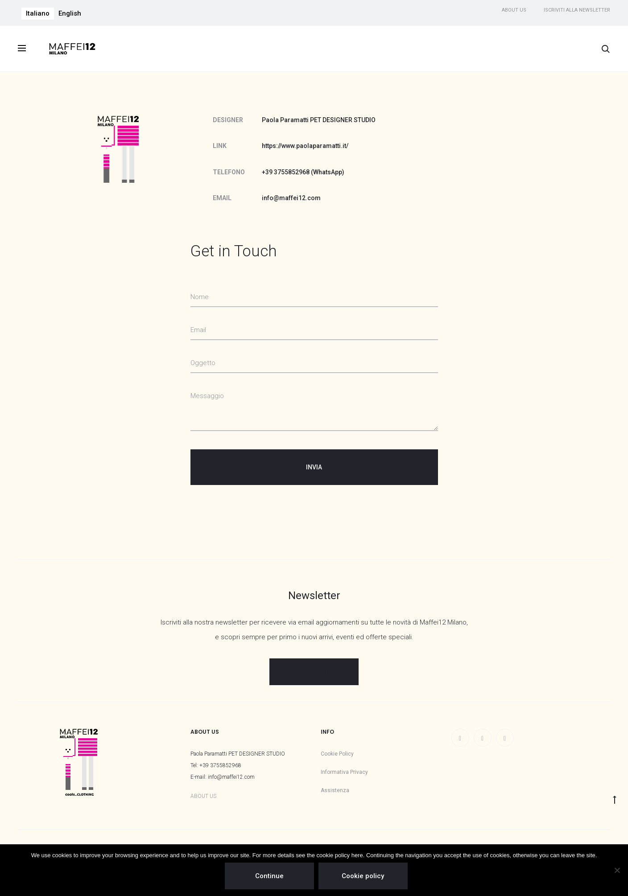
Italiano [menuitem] (38, 13)
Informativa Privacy (344, 772)
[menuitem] (37, 14)
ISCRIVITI (314, 672)
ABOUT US (203, 796)
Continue (269, 876)
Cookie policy (363, 876)
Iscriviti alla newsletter (577, 10)
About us (514, 10)
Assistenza (335, 790)
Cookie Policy (337, 754)
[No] (616, 870)
